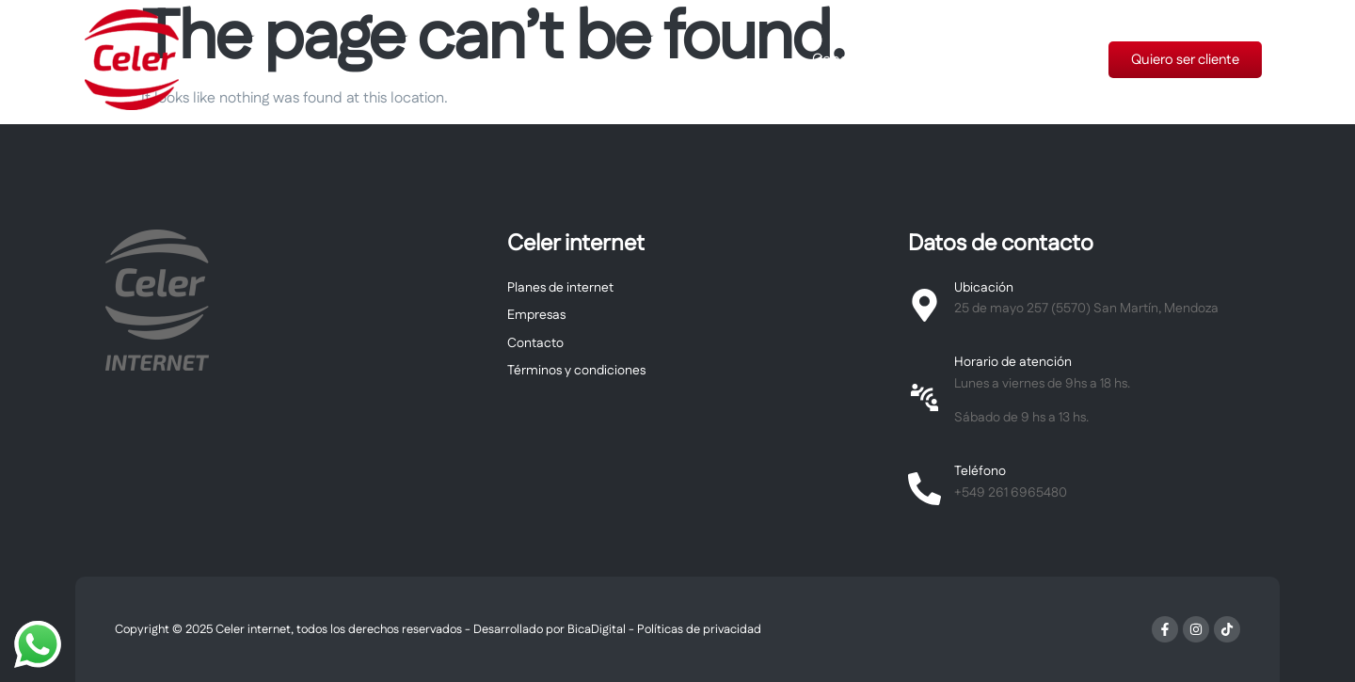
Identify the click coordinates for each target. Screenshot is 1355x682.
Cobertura (847, 60)
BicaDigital (596, 629)
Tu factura (1036, 60)
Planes (942, 60)
